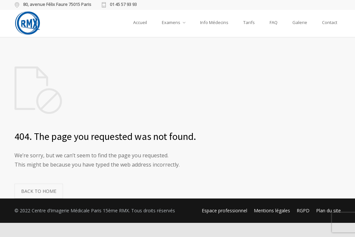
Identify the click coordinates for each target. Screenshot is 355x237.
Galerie (299, 22)
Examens (171, 22)
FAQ (274, 22)
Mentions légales (272, 210)
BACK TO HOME (38, 191)
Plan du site (328, 210)
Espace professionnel (224, 210)
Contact (329, 22)
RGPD (303, 210)
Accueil (140, 22)
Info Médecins (214, 22)
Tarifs (249, 22)
